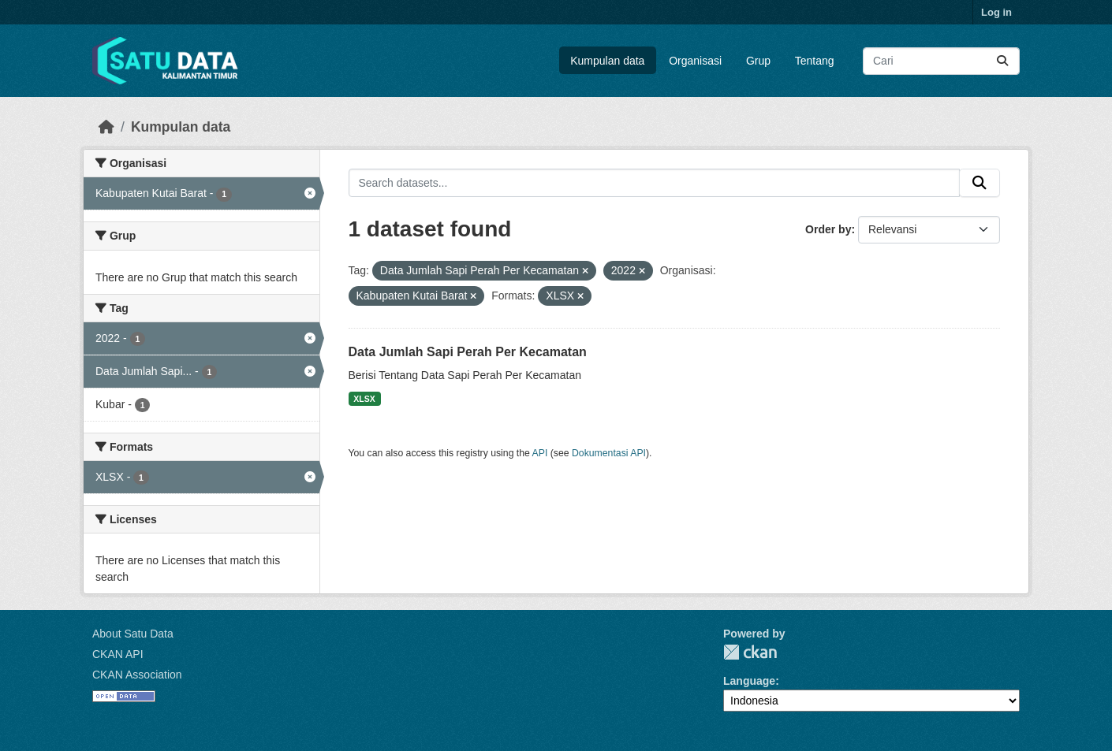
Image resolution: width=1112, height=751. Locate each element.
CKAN (750, 652)
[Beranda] (106, 127)
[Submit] (1002, 61)
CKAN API (118, 654)
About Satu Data (133, 633)
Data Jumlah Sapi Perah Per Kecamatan (468, 352)
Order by (828, 229)
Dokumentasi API (609, 453)
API (540, 453)
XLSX (364, 398)
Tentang (814, 60)
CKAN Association (137, 674)
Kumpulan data (607, 60)
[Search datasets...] (941, 61)
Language (749, 681)
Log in (996, 12)
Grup (758, 60)
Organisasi (695, 60)
